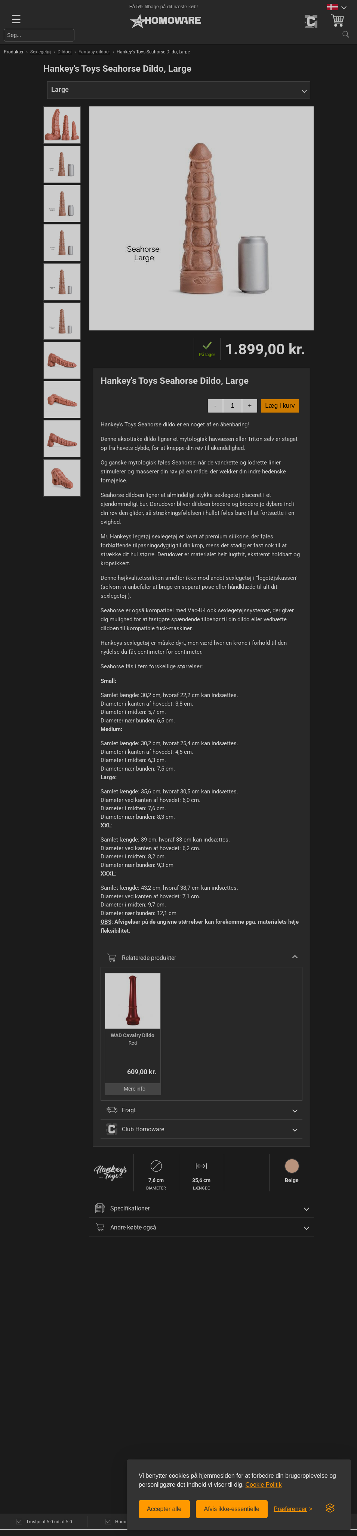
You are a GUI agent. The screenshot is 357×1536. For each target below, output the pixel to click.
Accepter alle (164, 1509)
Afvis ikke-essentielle (232, 1509)
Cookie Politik (263, 1484)
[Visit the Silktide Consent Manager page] (330, 1508)
